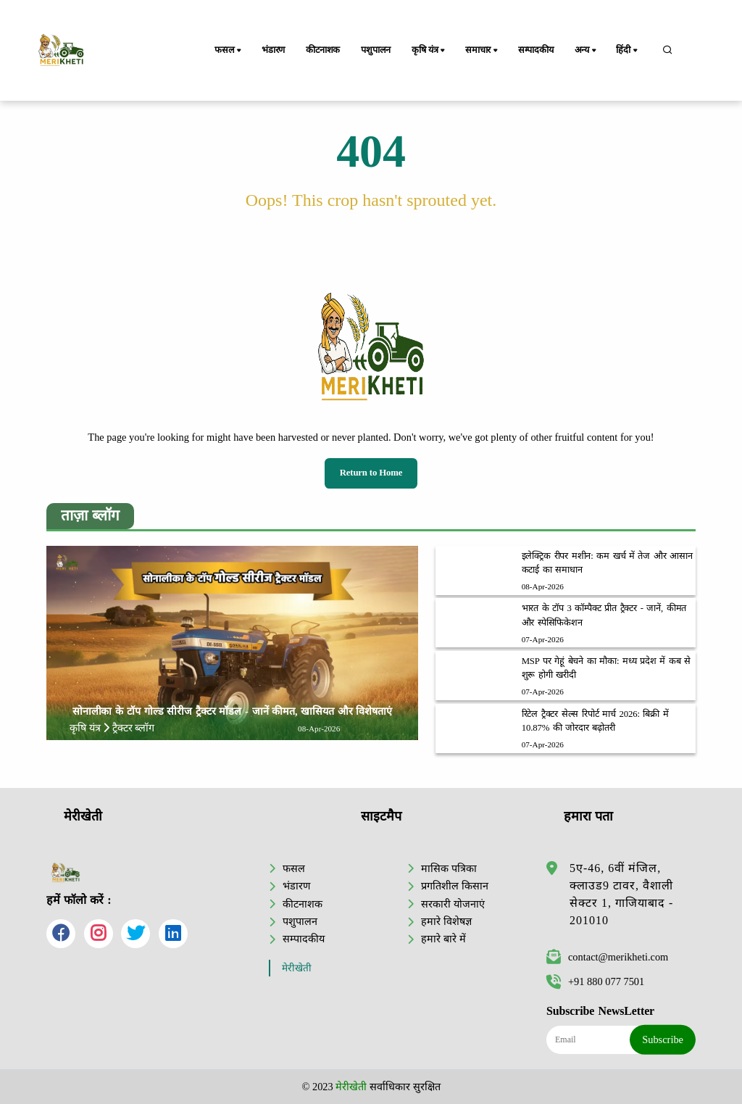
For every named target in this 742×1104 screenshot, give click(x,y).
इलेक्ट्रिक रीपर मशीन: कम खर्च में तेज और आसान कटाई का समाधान (607, 563)
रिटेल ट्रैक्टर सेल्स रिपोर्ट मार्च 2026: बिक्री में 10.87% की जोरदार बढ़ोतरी (595, 721)
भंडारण (273, 50)
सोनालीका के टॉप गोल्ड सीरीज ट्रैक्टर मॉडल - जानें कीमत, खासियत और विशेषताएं (232, 711)
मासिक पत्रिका (449, 868)
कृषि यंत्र (429, 50)
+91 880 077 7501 (595, 981)
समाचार (482, 50)
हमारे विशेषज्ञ (446, 921)
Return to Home (371, 473)
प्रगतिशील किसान (454, 886)
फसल (228, 50)
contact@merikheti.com (607, 957)
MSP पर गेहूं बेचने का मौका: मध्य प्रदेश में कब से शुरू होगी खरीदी (606, 668)
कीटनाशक (323, 50)
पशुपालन (376, 50)
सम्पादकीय (536, 50)
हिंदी (627, 50)
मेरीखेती (297, 968)
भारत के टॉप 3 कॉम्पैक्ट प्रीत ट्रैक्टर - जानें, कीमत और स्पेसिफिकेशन (604, 615)
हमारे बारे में (443, 939)
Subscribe (662, 1039)
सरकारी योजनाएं (453, 904)
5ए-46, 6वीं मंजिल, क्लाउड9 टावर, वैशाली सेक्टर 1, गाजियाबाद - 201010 (621, 894)
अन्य (587, 50)
